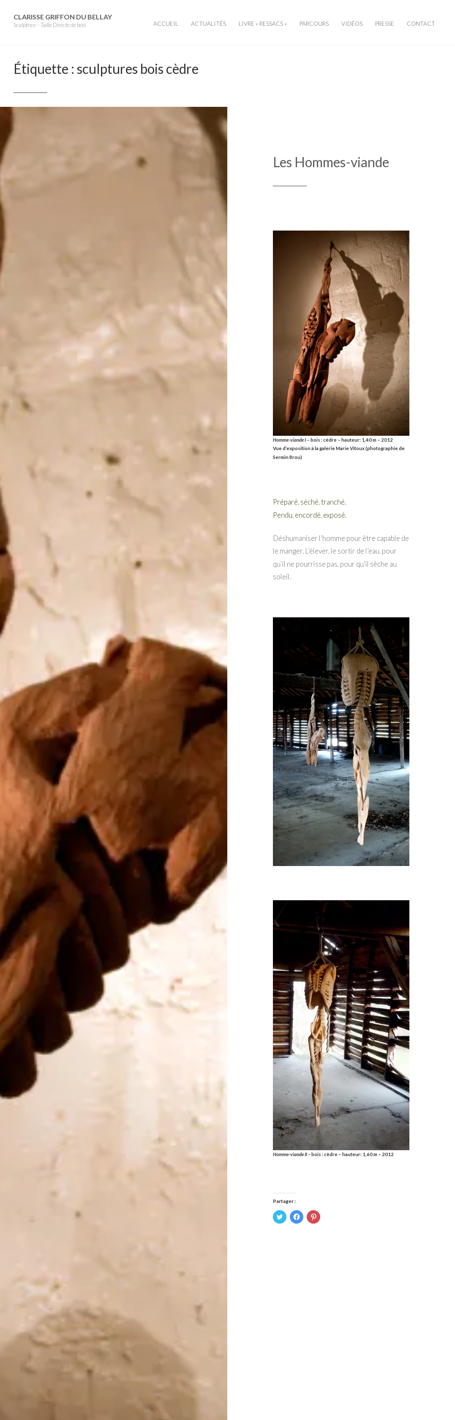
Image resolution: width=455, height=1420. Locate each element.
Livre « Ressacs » (263, 23)
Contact (421, 23)
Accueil (165, 23)
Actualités (208, 23)
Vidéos (351, 23)
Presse (384, 23)
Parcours (314, 23)
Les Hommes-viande (331, 162)
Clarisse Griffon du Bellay (63, 17)
